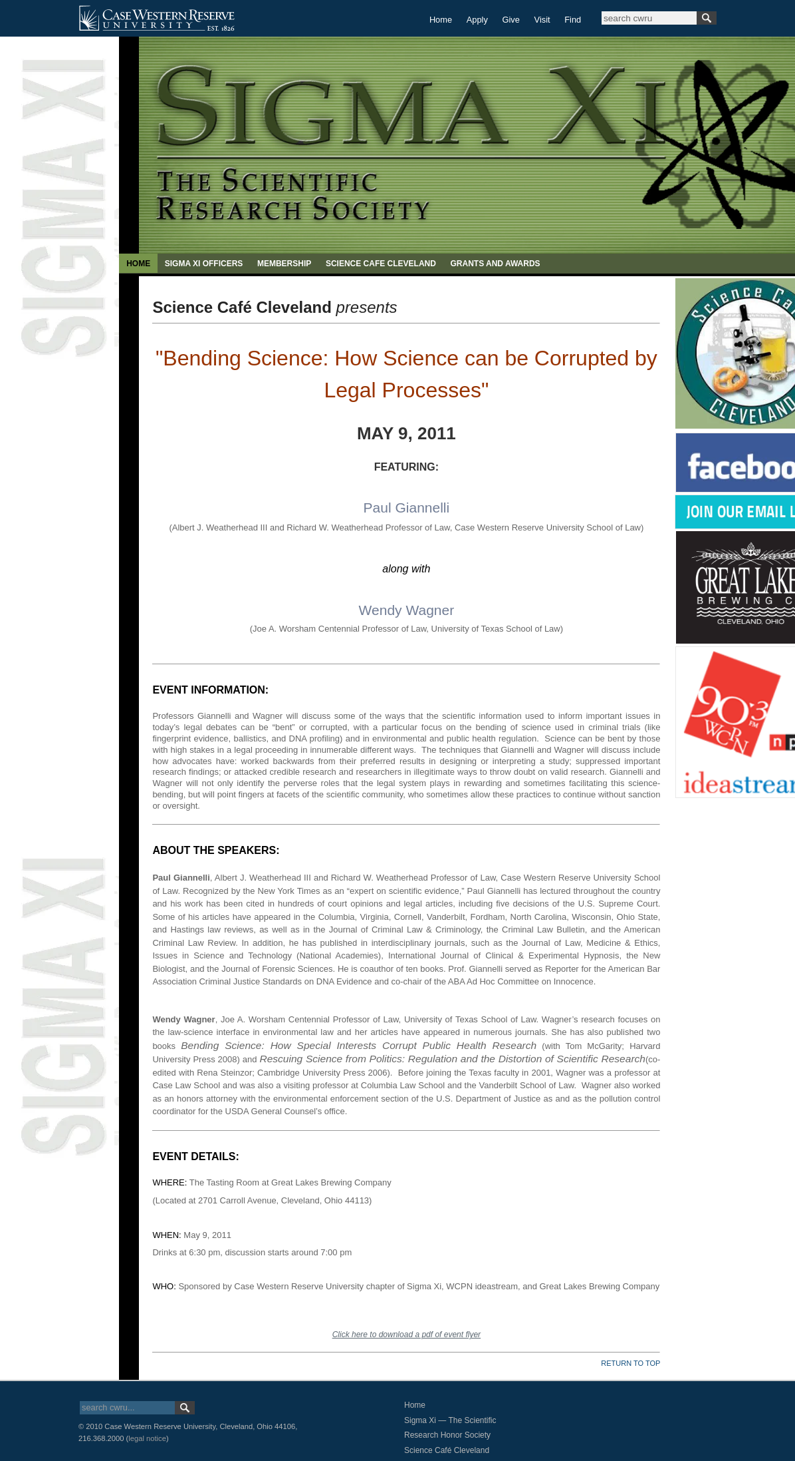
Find (572, 20)
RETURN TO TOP (630, 1363)
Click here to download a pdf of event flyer (406, 1334)
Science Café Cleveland (446, 1450)
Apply (477, 20)
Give (511, 20)
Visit (542, 20)
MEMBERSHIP (284, 263)
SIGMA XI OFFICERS (204, 263)
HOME (138, 263)
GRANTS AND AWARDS (495, 263)
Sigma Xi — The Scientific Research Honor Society (450, 1428)
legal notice (147, 1438)
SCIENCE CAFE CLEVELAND (381, 263)
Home (440, 20)
